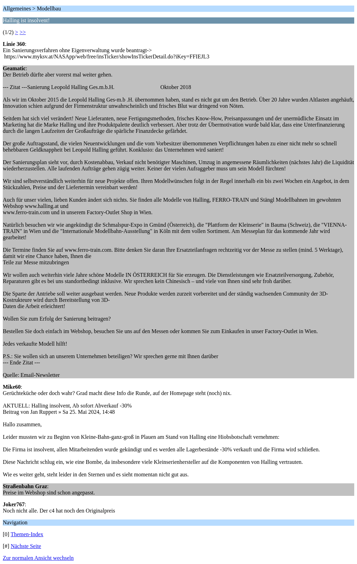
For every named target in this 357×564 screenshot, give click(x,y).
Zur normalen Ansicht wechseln (38, 558)
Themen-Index (26, 534)
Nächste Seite (26, 546)
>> (22, 32)
